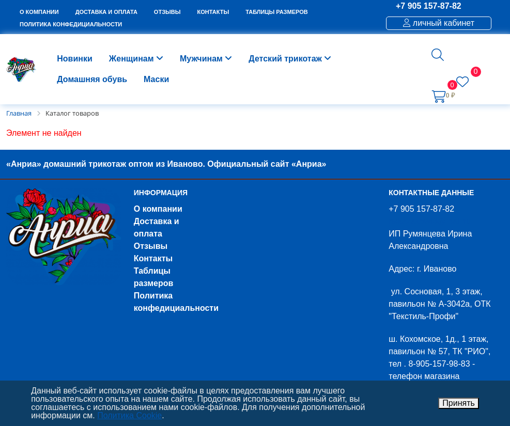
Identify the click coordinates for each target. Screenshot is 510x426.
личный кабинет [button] (438, 23)
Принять (458, 403)
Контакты (153, 258)
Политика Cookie (129, 415)
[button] (437, 54)
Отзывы (150, 246)
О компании (158, 208)
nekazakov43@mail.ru (430, 221)
